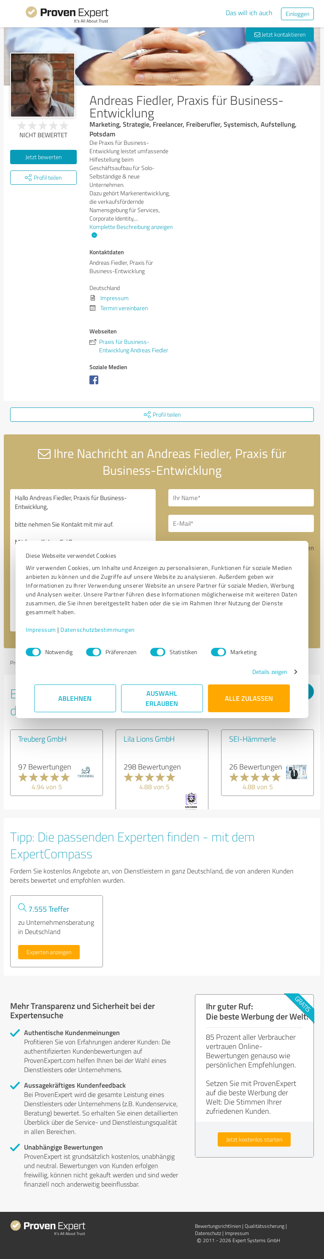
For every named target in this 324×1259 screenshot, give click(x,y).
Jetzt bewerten (43, 157)
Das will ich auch (249, 12)
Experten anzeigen (49, 952)
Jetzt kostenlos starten (254, 1139)
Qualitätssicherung (264, 1226)
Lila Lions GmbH (149, 739)
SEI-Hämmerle (252, 739)
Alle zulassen (249, 698)
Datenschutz (208, 1233)
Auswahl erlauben (162, 698)
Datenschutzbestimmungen (106, 629)
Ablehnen (75, 698)
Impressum (49, 629)
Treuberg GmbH (42, 739)
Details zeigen (261, 672)
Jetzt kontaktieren (279, 34)
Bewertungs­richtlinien (218, 1226)
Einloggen (297, 14)
